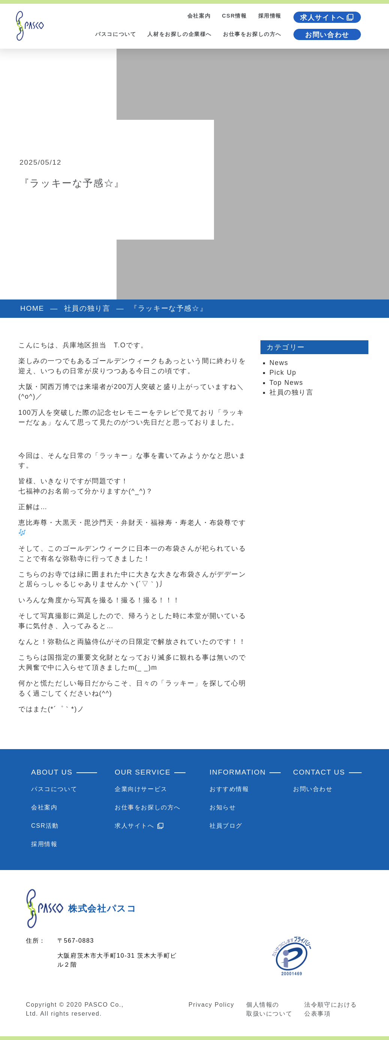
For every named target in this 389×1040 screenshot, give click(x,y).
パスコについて (115, 34)
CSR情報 (234, 16)
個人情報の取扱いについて (269, 1009)
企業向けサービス (141, 789)
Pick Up (282, 372)
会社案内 (199, 16)
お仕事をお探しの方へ (252, 34)
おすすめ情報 (229, 789)
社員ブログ (225, 825)
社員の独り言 (291, 392)
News (278, 363)
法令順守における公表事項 (330, 1009)
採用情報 (269, 16)
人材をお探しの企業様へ (179, 34)
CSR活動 (45, 825)
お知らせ (222, 807)
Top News (286, 382)
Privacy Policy (211, 1004)
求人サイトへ (327, 17)
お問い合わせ (327, 35)
